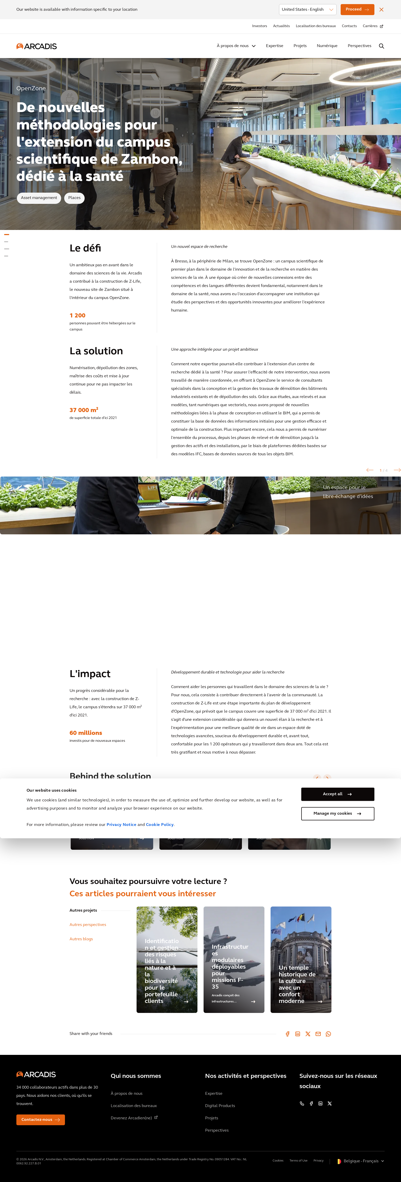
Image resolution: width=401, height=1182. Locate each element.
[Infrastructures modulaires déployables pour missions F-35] (234, 960)
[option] (200, 566)
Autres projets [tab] (83, 911)
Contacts (349, 26)
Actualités (281, 26)
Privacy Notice (121, 1169)
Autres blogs (81, 939)
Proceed (354, 9)
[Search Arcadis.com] (381, 46)
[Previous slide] (317, 778)
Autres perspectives (88, 925)
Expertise (274, 46)
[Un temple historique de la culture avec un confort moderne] (301, 960)
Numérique (327, 46)
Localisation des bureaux (316, 26)
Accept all (332, 1138)
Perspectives (359, 46)
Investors (259, 26)
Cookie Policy (160, 1169)
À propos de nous (233, 46)
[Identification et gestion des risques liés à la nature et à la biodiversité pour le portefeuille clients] (167, 960)
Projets (300, 46)
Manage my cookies (333, 1157)
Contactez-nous (36, 1120)
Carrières (370, 26)
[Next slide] (327, 778)
